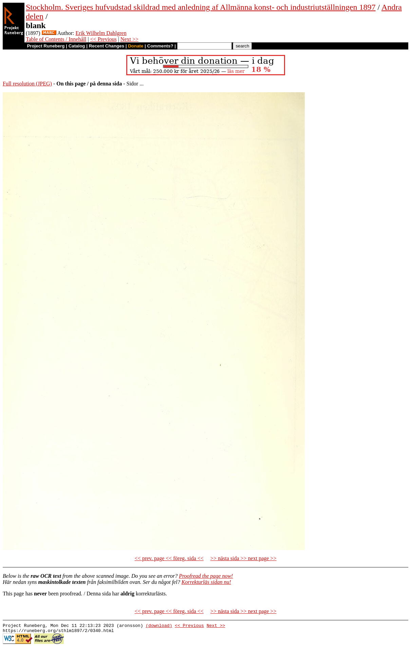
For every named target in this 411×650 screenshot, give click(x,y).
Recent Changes (106, 45)
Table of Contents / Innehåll (56, 39)
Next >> (129, 39)
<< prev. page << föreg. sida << (169, 558)
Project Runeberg (45, 45)
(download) (159, 626)
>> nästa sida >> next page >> (243, 558)
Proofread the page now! (206, 576)
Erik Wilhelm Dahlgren (101, 33)
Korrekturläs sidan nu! (206, 582)
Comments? (160, 45)
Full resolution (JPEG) (27, 83)
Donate (135, 45)
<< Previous (103, 39)
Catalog (77, 45)
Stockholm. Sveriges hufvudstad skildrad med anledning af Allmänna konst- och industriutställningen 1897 (201, 7)
